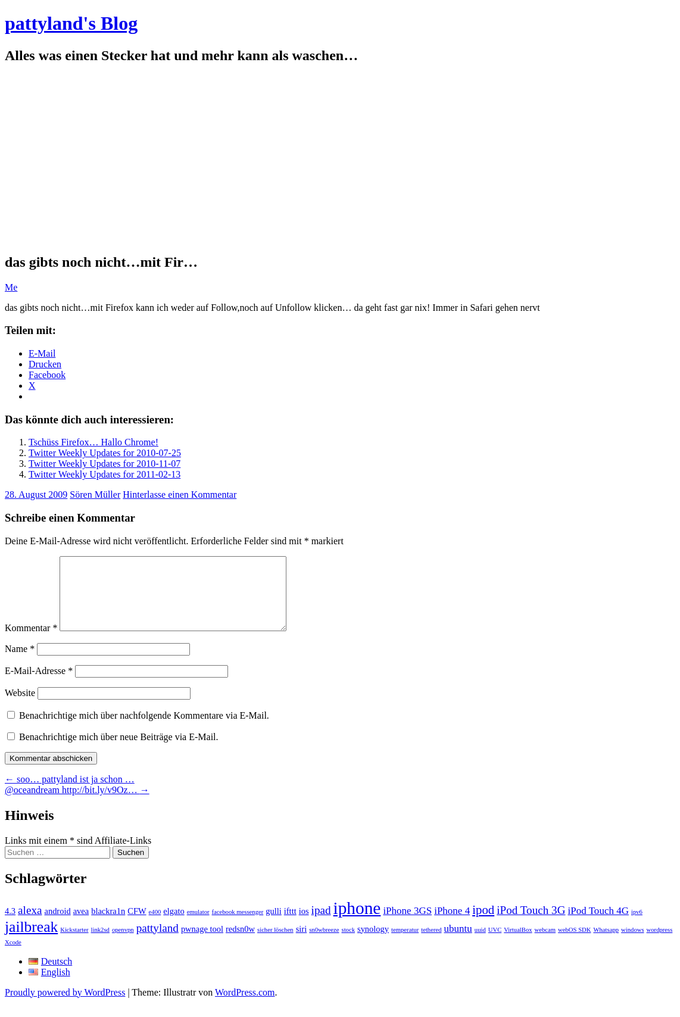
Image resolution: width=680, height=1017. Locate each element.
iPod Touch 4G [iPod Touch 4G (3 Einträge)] (598, 925)
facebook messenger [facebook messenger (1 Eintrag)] (238, 926)
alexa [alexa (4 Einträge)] (30, 924)
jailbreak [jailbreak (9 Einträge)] (31, 941)
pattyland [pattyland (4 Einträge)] (157, 942)
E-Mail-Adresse (39, 685)
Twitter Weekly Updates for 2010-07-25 (105, 453)
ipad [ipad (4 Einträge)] (321, 924)
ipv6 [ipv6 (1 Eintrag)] (636, 926)
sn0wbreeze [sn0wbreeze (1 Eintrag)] (324, 944)
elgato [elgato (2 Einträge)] (173, 925)
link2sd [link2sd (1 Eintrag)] (100, 944)
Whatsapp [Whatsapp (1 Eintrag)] (606, 944)
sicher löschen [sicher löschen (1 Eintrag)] (275, 944)
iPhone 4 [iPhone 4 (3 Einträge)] (452, 925)
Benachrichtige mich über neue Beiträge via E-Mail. (119, 751)
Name (20, 663)
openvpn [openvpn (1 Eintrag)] (123, 944)
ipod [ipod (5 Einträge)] (483, 924)
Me (11, 287)
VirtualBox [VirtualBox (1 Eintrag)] (518, 944)
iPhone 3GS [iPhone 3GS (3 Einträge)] (407, 925)
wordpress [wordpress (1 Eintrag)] (660, 944)
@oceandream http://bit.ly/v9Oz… (77, 804)
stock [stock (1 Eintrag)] (348, 944)
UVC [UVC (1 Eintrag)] (495, 944)
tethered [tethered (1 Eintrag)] (431, 944)
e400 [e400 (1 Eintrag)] (155, 926)
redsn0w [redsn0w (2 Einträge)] (240, 943)
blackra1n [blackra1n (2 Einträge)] (108, 925)
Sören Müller (95, 494)
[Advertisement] (340, 159)
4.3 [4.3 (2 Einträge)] (10, 925)
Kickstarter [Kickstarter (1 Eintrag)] (74, 944)
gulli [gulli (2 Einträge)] (274, 925)
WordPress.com (245, 1007)
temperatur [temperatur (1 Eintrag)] (405, 944)
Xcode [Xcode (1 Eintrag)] (13, 956)
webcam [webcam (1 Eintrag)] (545, 944)
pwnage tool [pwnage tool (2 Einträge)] (202, 943)
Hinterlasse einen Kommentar (179, 494)
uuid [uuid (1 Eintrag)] (480, 944)
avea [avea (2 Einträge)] (81, 925)
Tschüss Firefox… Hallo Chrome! (93, 442)
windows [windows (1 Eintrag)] (632, 944)
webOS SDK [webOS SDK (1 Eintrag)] (574, 944)
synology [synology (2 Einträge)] (373, 943)
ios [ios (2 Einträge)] (304, 925)
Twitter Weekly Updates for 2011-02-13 (104, 474)
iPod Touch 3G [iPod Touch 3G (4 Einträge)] (531, 924)
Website (20, 707)
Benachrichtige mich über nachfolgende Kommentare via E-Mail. (144, 730)
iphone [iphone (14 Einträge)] (357, 922)
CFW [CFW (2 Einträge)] (136, 925)
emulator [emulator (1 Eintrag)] (198, 926)
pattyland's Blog (71, 23)
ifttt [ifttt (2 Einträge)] (290, 925)
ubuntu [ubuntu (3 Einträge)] (458, 943)
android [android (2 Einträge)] (57, 925)
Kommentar (31, 642)
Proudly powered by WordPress (65, 1007)
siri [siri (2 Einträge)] (301, 943)
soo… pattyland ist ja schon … (70, 793)
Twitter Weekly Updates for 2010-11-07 (104, 463)
